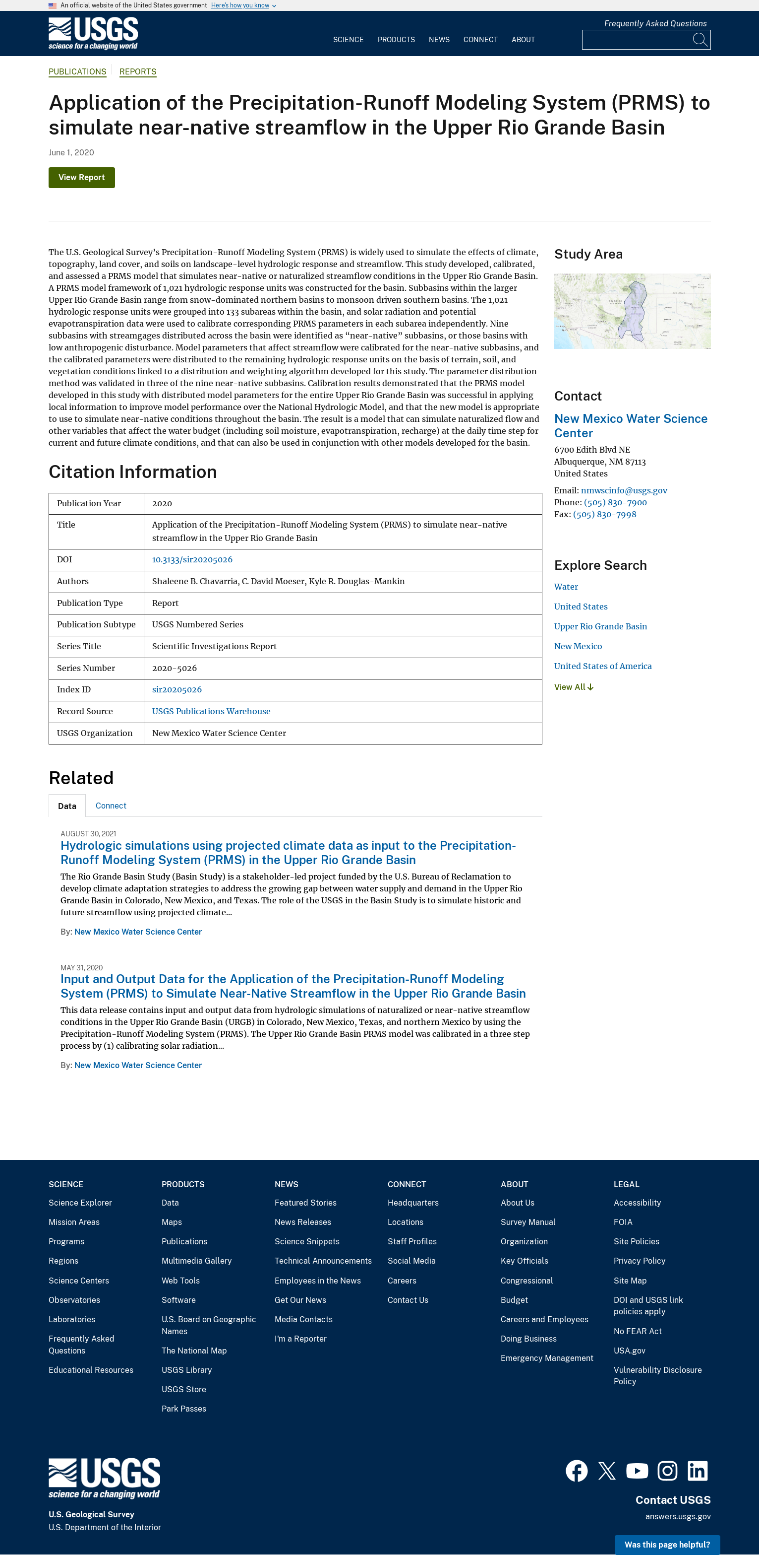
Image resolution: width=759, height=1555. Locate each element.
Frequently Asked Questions (655, 23)
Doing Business (529, 1339)
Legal (627, 1184)
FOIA (623, 1222)
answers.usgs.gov (678, 1516)
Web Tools (181, 1280)
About (523, 40)
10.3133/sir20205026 (192, 559)
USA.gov (629, 1350)
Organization (524, 1241)
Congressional (527, 1280)
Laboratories (72, 1319)
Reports (138, 71)
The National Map (194, 1350)
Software (179, 1300)
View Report (81, 177)
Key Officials (524, 1261)
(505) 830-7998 (605, 514)
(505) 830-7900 (615, 502)
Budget (514, 1300)
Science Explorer (80, 1203)
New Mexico (578, 646)
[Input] (646, 40)
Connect (481, 40)
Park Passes (184, 1409)
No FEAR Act (638, 1331)
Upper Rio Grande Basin (600, 626)
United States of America (603, 666)
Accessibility (637, 1203)
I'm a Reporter (301, 1339)
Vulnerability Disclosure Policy (658, 1376)
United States (581, 606)
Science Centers (79, 1280)
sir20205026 (177, 689)
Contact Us (408, 1300)
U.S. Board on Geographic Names (209, 1325)
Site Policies (636, 1241)
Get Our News (300, 1300)
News (439, 40)
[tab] (67, 805)
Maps (172, 1222)
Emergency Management (547, 1358)
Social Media (412, 1261)
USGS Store (184, 1389)
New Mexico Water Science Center (138, 932)
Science (348, 40)
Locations (405, 1222)
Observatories (74, 1300)
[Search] (701, 40)
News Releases (303, 1222)
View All (573, 687)
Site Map (630, 1280)
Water (566, 587)
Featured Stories (306, 1203)
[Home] (93, 48)
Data (170, 1203)
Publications (78, 71)
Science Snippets (307, 1241)
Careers (402, 1280)
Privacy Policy (640, 1261)
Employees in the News (318, 1280)
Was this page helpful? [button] (667, 1545)
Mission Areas (74, 1222)
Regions (63, 1261)
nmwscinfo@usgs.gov (624, 490)
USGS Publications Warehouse (211, 711)
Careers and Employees (544, 1319)
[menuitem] (348, 34)
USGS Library (187, 1370)
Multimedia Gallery (197, 1261)
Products (396, 40)
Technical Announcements (323, 1261)
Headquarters (413, 1203)
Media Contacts (304, 1319)
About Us (517, 1203)
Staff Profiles (412, 1241)
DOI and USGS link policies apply (648, 1306)
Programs (66, 1241)
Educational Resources (91, 1370)
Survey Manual (528, 1222)
